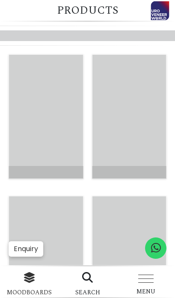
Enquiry (26, 249)
